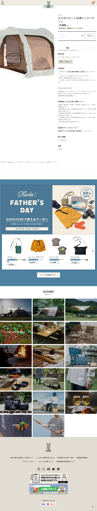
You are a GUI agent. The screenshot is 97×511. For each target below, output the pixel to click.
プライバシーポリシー (28, 461)
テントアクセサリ (17, 162)
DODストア (4, 162)
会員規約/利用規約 (82, 457)
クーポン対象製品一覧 (47, 275)
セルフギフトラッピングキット (66, 95)
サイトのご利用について (46, 461)
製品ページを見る (64, 61)
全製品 (10, 162)
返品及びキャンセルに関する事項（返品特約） (70, 131)
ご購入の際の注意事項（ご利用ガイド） (77, 71)
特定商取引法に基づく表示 (65, 457)
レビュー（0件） (86, 48)
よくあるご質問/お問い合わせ (45, 457)
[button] (4, 251)
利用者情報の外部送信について (65, 461)
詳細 (67, 48)
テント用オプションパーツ (30, 162)
